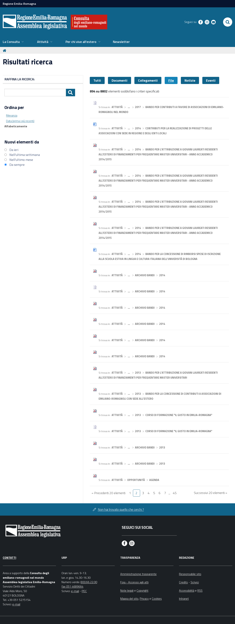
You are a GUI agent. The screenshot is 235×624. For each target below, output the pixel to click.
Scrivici (195, 582)
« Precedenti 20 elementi (108, 492)
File (171, 80)
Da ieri (13, 149)
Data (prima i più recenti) (20, 121)
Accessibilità (186, 590)
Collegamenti (148, 80)
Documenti (119, 80)
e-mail (16, 604)
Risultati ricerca (28, 62)
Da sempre (17, 164)
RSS (200, 590)
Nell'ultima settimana (24, 154)
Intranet (184, 598)
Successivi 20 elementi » (210, 492)
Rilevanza (11, 115)
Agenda (154, 480)
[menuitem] (13, 42)
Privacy (144, 598)
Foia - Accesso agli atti (134, 582)
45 (174, 492)
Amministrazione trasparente (138, 574)
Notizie (190, 80)
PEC (84, 591)
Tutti (97, 80)
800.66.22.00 (89, 582)
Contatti (9, 557)
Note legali (126, 590)
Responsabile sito (190, 574)
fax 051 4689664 (72, 586)
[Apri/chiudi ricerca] (227, 22)
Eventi (211, 80)
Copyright (142, 590)
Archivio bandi (145, 275)
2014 (138, 128)
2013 (138, 373)
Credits (183, 582)
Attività (117, 107)
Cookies (157, 598)
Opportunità (136, 480)
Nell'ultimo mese (21, 159)
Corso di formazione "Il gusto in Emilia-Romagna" (178, 415)
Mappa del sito (129, 598)
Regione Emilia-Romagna (19, 3)
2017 (138, 107)
